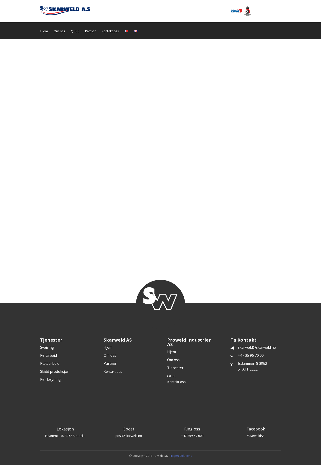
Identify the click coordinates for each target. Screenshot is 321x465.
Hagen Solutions (181, 456)
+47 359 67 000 (192, 436)
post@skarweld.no (128, 436)
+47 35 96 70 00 (247, 355)
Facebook (256, 429)
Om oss (59, 31)
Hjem (44, 31)
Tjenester (175, 367)
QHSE (75, 31)
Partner (90, 31)
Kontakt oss (110, 31)
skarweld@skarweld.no (253, 347)
